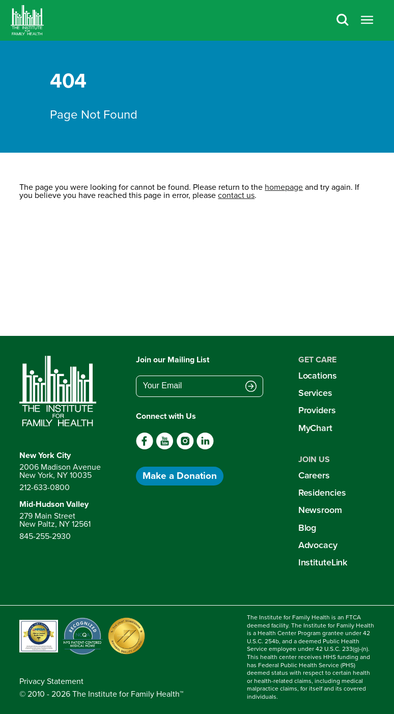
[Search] (342, 20)
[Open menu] (367, 20)
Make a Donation (180, 475)
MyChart (315, 428)
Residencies (322, 492)
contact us (236, 195)
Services (315, 392)
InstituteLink (323, 562)
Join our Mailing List (172, 359)
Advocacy (317, 545)
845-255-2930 (45, 536)
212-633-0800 (44, 487)
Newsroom (320, 510)
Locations (317, 375)
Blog (307, 527)
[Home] (27, 20)
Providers (317, 410)
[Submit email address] (251, 387)
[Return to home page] (60, 391)
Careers (314, 475)
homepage (284, 187)
